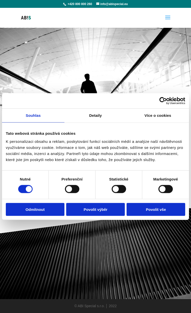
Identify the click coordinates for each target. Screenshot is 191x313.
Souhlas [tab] (33, 115)
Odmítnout (35, 209)
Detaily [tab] (95, 115)
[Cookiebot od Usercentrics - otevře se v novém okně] (163, 101)
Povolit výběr (95, 209)
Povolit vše (156, 209)
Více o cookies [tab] (158, 115)
